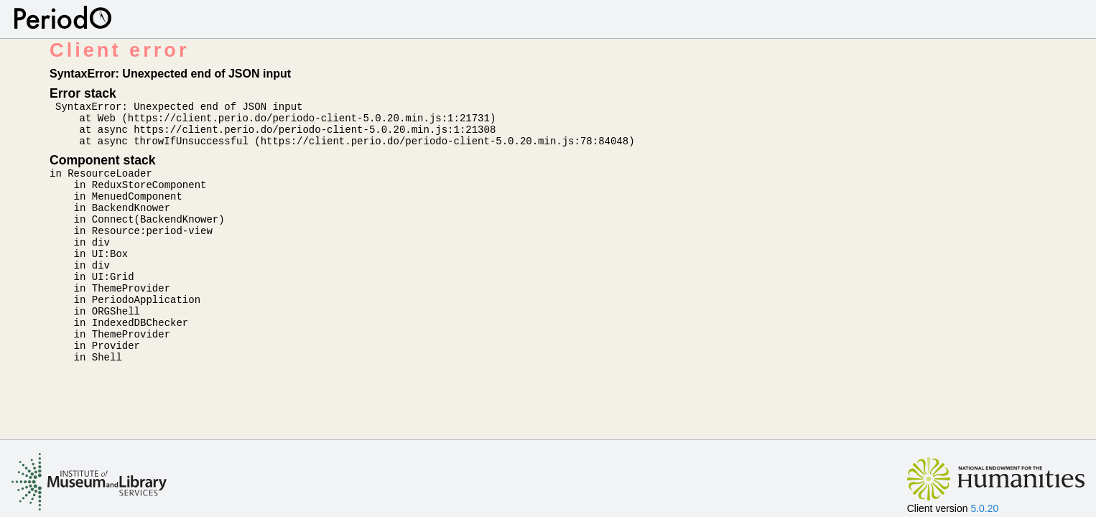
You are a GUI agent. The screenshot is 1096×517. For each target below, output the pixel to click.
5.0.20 (984, 508)
